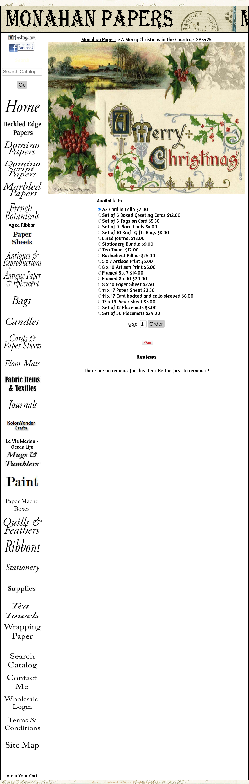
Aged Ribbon (22, 225)
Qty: (132, 324)
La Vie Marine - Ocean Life (22, 444)
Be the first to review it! (183, 370)
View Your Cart (22, 775)
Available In (109, 200)
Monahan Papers (98, 39)
